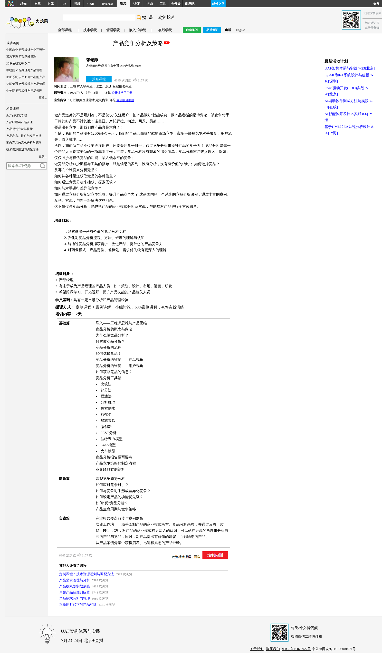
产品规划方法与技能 (19, 129)
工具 (163, 4)
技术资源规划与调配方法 (22, 149)
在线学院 (165, 30)
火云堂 (176, 4)
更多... (43, 97)
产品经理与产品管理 (19, 122)
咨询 (149, 4)
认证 (136, 4)
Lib (63, 4)
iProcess (107, 4)
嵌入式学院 (137, 30)
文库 (50, 4)
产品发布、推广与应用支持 (23, 136)
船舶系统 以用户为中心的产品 (25, 77)
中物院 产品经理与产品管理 (24, 70)
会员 (377, 4)
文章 (37, 4)
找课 (170, 17)
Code (90, 4)
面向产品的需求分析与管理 (23, 142)
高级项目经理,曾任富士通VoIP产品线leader (113, 66)
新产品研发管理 (16, 115)
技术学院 (90, 30)
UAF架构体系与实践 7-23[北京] (350, 68)
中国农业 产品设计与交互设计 (25, 49)
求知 (23, 4)
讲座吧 (189, 4)
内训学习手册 (125, 100)
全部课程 (65, 30)
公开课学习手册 (122, 92)
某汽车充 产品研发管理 (21, 56)
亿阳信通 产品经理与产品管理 (25, 84)
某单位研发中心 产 (18, 63)
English (240, 30)
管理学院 (113, 30)
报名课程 (99, 79)
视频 (77, 4)
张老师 (92, 60)
